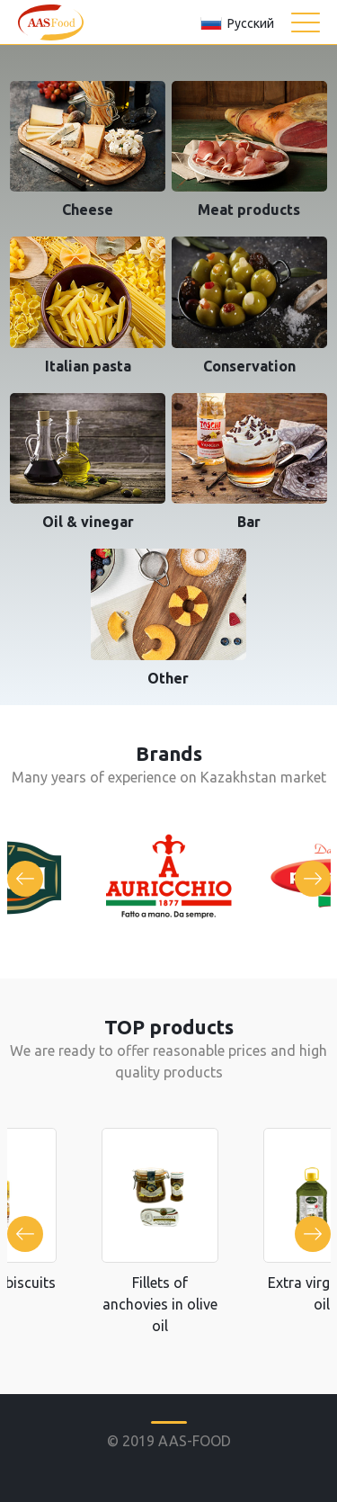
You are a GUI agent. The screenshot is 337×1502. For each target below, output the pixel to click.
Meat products (249, 209)
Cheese (87, 209)
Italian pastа (88, 366)
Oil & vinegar (88, 522)
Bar (249, 522)
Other (168, 678)
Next (313, 879)
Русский (250, 23)
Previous (25, 879)
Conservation (249, 366)
